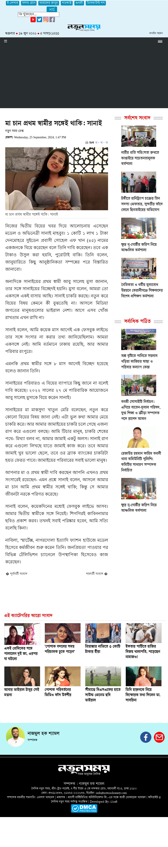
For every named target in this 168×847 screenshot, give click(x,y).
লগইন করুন (156, 33)
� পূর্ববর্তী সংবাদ (16, 574)
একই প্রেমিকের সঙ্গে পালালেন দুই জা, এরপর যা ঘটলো (21, 654)
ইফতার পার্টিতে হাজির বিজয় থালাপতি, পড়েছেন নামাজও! (143, 652)
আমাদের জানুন (48, 3)
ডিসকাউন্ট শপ (96, 3)
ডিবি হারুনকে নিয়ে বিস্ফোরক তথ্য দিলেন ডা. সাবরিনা (143, 695)
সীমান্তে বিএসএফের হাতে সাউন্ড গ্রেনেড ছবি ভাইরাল (103, 695)
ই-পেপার (12, 3)
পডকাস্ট (67, 3)
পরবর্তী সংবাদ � (97, 574)
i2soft (113, 802)
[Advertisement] (84, 77)
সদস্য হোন (28, 3)
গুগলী (79, 3)
